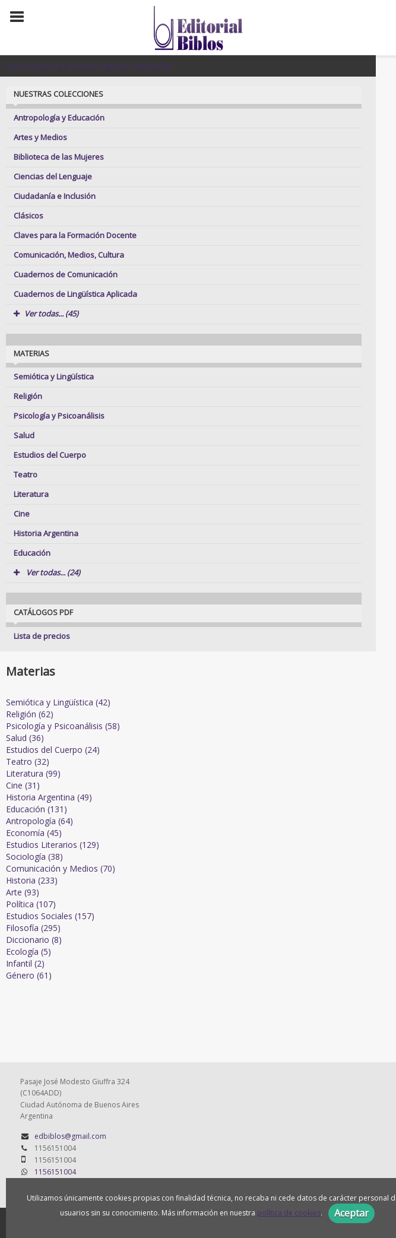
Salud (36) (25, 737)
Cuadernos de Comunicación (66, 274)
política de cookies (289, 1213)
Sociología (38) (34, 856)
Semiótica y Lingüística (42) (58, 702)
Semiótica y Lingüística (54, 376)
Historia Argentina (46, 533)
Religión (28, 396)
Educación (32, 552)
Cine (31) (23, 785)
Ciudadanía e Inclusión (55, 196)
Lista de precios (42, 636)
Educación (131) (36, 809)
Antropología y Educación (59, 117)
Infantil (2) (25, 963)
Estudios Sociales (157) (50, 916)
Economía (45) (34, 832)
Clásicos (28, 215)
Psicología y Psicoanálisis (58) (63, 726)
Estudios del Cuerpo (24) (53, 749)
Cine (22, 513)
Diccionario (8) (34, 939)
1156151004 (55, 1172)
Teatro (25, 474)
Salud (24, 435)
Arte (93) (22, 892)
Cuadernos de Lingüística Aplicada (75, 294)
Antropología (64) (39, 821)
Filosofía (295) (33, 927)
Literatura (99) (33, 773)
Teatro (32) (27, 761)
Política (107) (31, 904)
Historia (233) (32, 880)
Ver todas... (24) (47, 572)
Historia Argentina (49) (49, 797)
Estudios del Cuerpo (50, 454)
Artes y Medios (40, 137)
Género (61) (29, 975)
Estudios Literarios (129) (52, 844)
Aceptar (351, 1213)
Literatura (31, 494)
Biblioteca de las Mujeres (59, 156)
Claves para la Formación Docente (75, 235)
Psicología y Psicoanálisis (59, 415)
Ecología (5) (28, 951)
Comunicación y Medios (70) (60, 868)
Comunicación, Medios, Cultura (69, 254)
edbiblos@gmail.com (70, 1136)
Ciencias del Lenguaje (53, 176)
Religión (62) (29, 714)
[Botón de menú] (21, 17)
